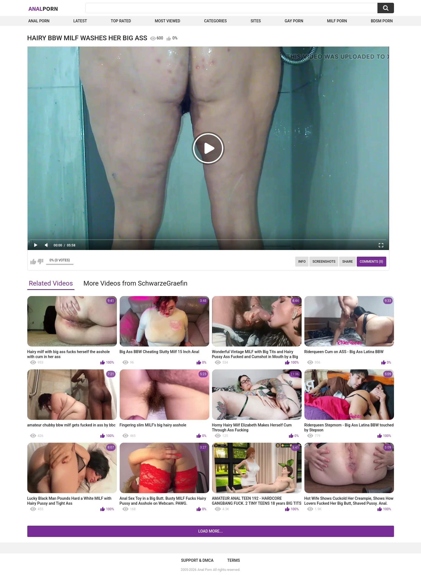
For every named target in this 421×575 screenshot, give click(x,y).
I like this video (33, 261)
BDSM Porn (382, 21)
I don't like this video (40, 261)
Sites (256, 21)
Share (347, 262)
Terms (233, 560)
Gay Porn (294, 21)
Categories (215, 21)
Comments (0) (371, 262)
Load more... (210, 531)
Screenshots (323, 262)
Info (302, 262)
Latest (80, 21)
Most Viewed (167, 21)
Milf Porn (337, 21)
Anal (43, 8)
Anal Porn (39, 21)
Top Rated (121, 21)
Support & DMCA (197, 560)
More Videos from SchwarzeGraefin (135, 283)
